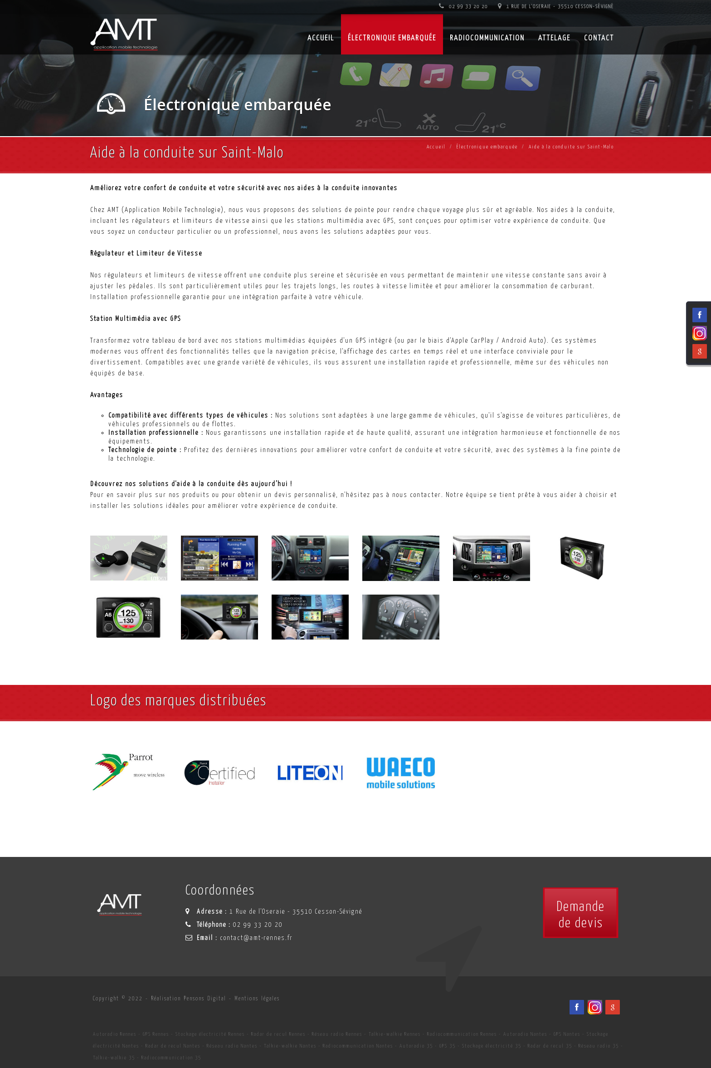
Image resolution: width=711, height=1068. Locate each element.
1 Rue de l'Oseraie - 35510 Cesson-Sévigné (556, 6)
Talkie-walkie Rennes (395, 1034)
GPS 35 (447, 1045)
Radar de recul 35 (550, 1045)
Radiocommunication (487, 38)
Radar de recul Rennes (278, 1034)
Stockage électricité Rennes (210, 1034)
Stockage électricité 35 (491, 1045)
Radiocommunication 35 (171, 1057)
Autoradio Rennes (114, 1034)
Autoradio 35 (416, 1045)
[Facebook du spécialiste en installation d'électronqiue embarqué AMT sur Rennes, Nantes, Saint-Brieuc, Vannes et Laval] (577, 1007)
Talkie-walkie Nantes (290, 1045)
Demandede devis (580, 915)
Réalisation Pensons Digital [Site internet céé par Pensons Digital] (188, 999)
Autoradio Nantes (525, 1034)
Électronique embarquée (392, 38)
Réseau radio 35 (599, 1045)
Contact (599, 38)
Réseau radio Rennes (337, 1034)
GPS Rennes (156, 1034)
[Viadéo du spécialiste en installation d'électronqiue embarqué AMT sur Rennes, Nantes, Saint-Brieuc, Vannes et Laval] (595, 1007)
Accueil (436, 146)
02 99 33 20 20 (463, 6)
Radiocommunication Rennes (462, 1034)
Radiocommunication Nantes (358, 1045)
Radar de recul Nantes (173, 1045)
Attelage (554, 38)
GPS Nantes (567, 1034)
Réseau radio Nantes (232, 1045)
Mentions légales (257, 999)
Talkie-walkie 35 (114, 1057)
